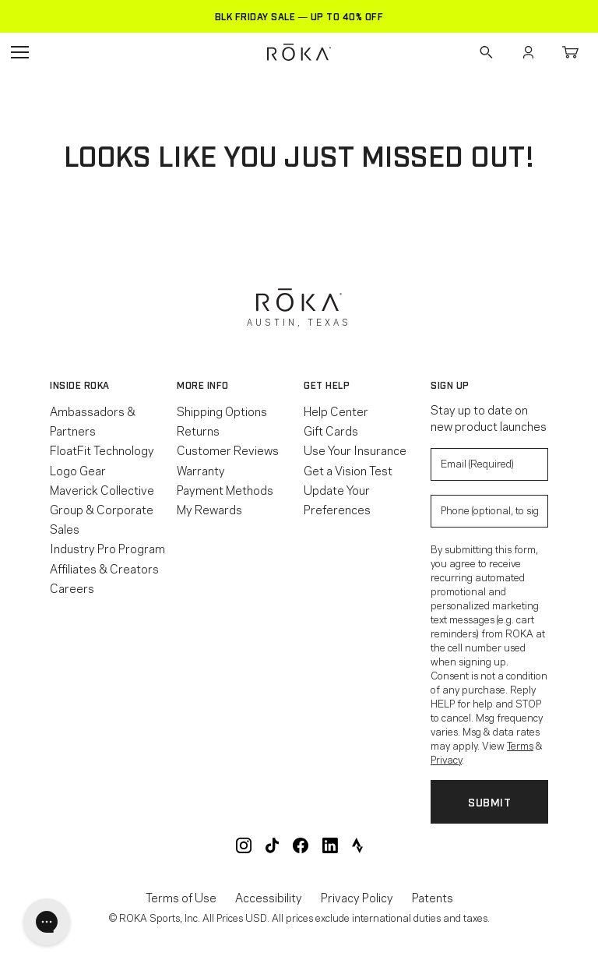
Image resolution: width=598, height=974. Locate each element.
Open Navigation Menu (19, 52)
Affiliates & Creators (104, 568)
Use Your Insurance (355, 449)
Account (528, 52)
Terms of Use (181, 897)
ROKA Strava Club (357, 845)
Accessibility (268, 897)
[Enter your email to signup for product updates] (489, 464)
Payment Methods (225, 489)
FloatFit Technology (102, 449)
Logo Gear (78, 469)
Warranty (201, 469)
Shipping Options (222, 410)
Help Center (336, 410)
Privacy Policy (357, 897)
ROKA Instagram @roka (244, 845)
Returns (198, 430)
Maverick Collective (102, 489)
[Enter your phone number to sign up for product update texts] (489, 511)
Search (486, 52)
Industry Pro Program (107, 547)
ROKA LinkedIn (330, 845)
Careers (72, 587)
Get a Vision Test (348, 469)
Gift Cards (331, 430)
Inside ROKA (80, 384)
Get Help (327, 384)
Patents (432, 897)
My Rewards (209, 508)
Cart (570, 52)
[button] (108, 385)
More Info (203, 384)
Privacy (446, 759)
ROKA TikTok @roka (272, 845)
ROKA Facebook (300, 845)
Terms (520, 745)
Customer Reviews (228, 449)
